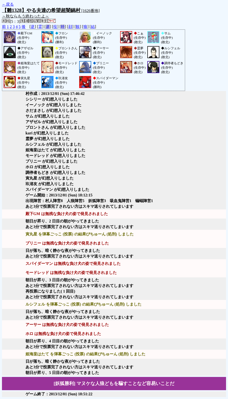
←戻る (8, 4)
